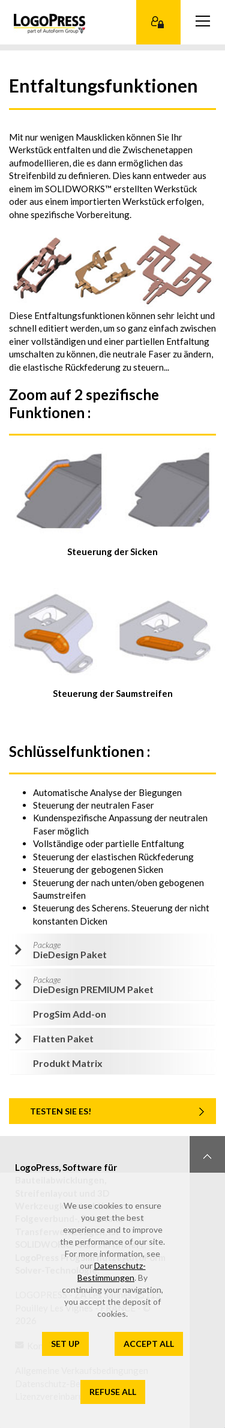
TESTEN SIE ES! (60, 1111)
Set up (65, 1343)
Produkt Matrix (68, 1063)
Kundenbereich (158, 22)
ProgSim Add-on (69, 1013)
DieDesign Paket (70, 950)
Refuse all (112, 1392)
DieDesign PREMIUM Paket (93, 984)
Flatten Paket (63, 1038)
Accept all (149, 1343)
